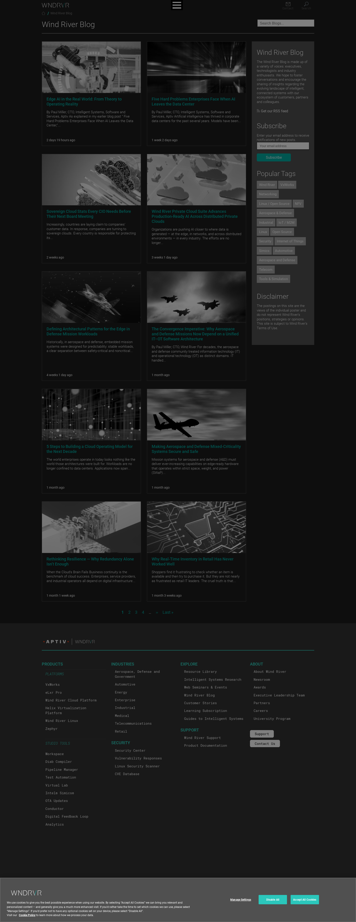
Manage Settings (240, 905)
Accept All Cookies (304, 905)
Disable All (272, 905)
